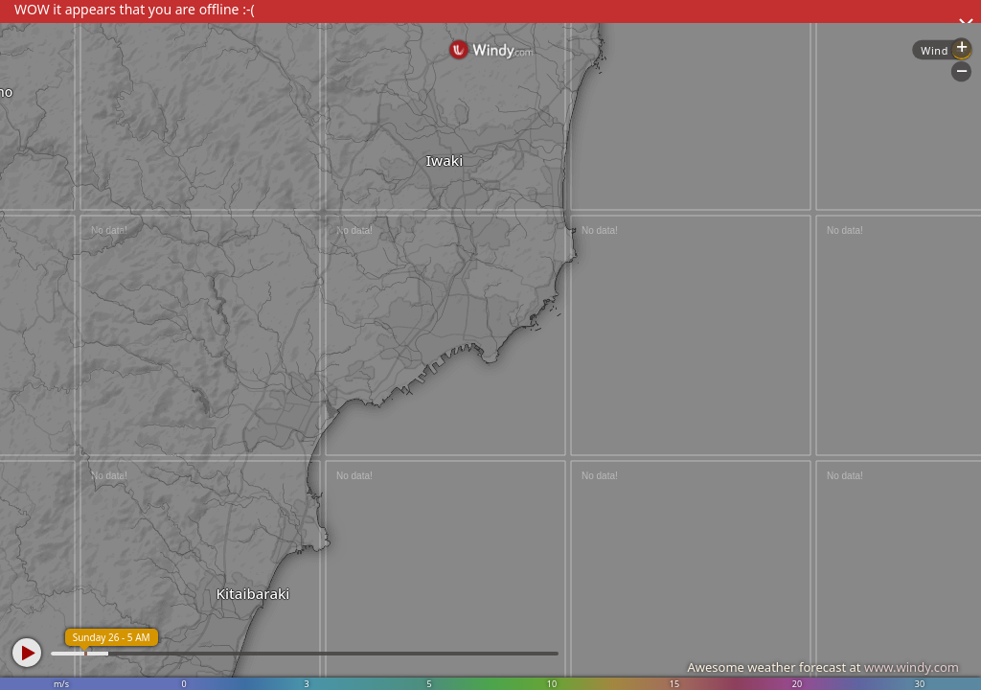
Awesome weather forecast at (823, 667)
